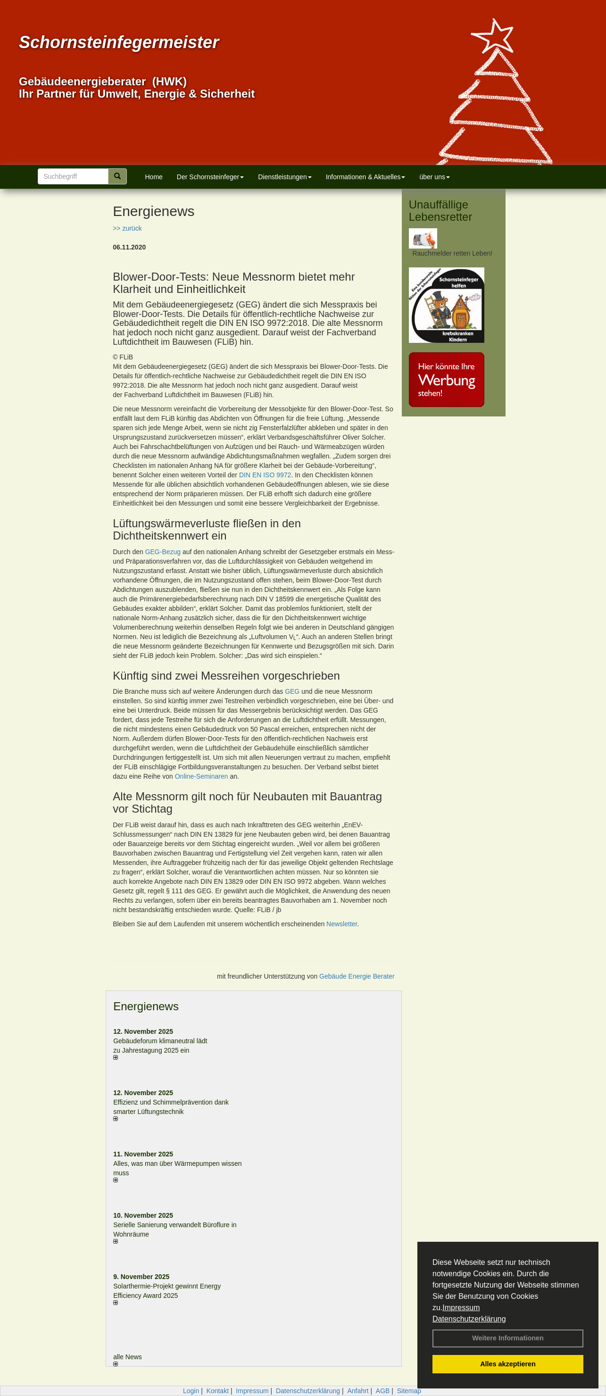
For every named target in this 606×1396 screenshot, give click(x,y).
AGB (383, 1391)
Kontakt (218, 1391)
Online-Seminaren (201, 776)
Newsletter (341, 924)
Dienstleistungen (285, 177)
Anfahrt (357, 1391)
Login (191, 1391)
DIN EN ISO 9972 (265, 475)
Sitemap (409, 1391)
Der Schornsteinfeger (210, 177)
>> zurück (127, 228)
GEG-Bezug (163, 552)
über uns (434, 177)
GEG (292, 691)
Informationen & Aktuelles (366, 177)
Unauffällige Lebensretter (441, 210)
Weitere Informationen (508, 1338)
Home (154, 177)
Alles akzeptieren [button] (508, 1364)
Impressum (461, 1308)
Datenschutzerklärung (469, 1319)
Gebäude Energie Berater (357, 976)
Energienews (146, 1006)
